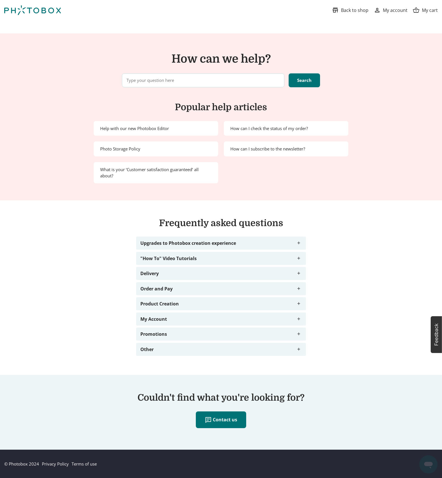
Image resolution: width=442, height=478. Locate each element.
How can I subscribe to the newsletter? (267, 149)
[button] (436, 334)
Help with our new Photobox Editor (134, 128)
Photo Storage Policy (120, 149)
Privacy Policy (55, 464)
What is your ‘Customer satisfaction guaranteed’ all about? (149, 173)
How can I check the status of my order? (269, 128)
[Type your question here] (203, 80)
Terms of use (84, 464)
